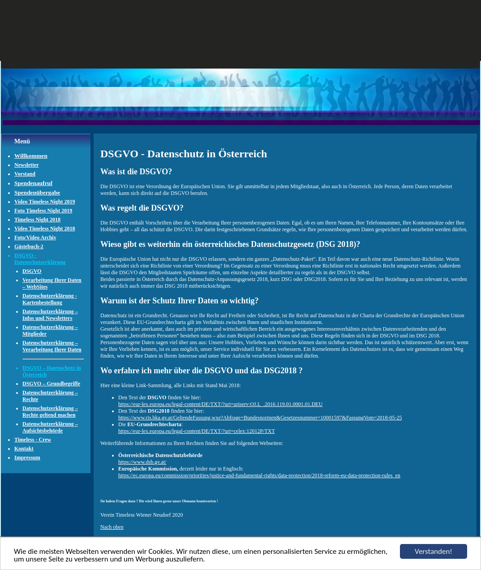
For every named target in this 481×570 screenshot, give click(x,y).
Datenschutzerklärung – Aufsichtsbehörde (50, 427)
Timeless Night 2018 (37, 219)
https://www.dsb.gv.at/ (142, 462)
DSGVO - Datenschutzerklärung (40, 258)
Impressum (27, 457)
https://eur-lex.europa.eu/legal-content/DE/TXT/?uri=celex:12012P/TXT (196, 431)
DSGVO (31, 271)
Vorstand (24, 174)
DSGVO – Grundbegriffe (51, 383)
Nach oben (112, 527)
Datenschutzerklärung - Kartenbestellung (49, 299)
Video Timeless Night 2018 (44, 228)
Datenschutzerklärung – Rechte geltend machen (50, 411)
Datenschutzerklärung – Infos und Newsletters (50, 314)
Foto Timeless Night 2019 (43, 210)
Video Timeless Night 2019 (44, 202)
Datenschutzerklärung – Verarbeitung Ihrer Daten (52, 346)
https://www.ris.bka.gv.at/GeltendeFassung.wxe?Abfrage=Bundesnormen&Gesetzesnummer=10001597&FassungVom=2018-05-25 (260, 418)
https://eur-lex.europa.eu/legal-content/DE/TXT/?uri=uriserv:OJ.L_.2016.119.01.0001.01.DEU (220, 404)
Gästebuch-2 (28, 246)
